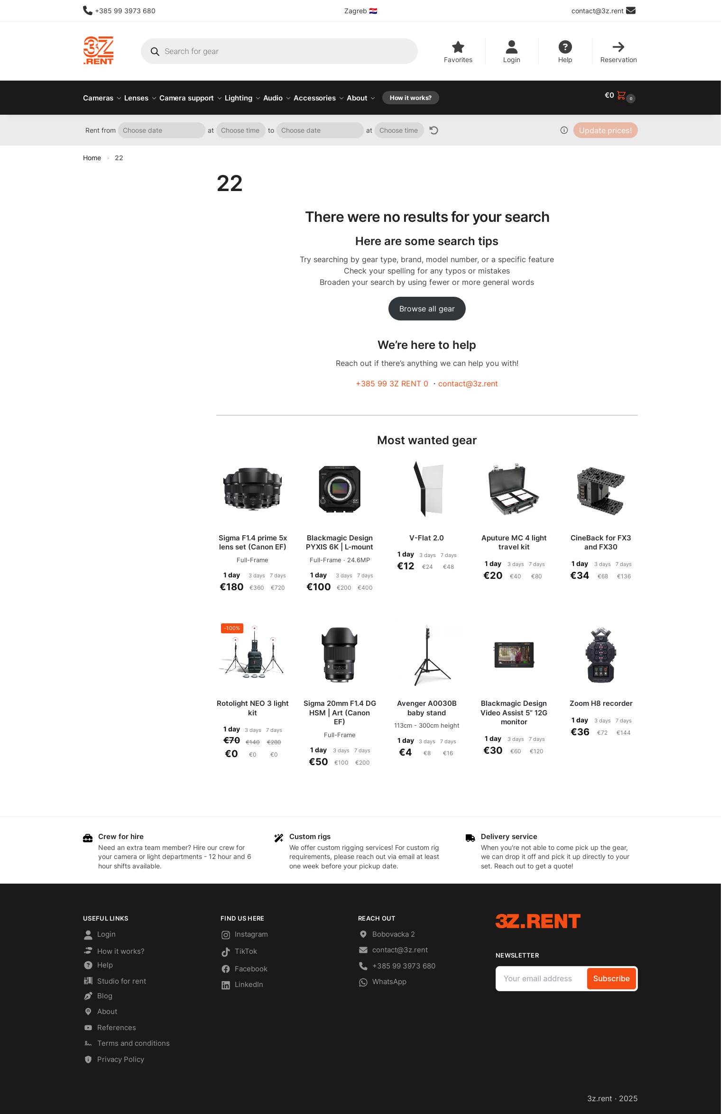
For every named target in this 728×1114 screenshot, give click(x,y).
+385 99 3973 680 (119, 10)
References (109, 1024)
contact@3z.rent (468, 378)
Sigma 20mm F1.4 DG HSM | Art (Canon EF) (340, 707)
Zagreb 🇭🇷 (360, 11)
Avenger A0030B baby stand (427, 703)
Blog (97, 992)
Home (92, 152)
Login (511, 52)
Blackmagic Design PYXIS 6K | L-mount (339, 537)
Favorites (458, 52)
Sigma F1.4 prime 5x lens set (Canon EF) (253, 537)
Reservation (618, 52)
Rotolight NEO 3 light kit (253, 703)
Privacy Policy (113, 1056)
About (100, 1008)
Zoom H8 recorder (601, 698)
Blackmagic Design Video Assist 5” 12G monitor (513, 707)
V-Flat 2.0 (426, 532)
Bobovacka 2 (386, 930)
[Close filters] (180, 170)
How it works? (114, 946)
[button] (621, 95)
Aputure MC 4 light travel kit (514, 537)
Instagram (244, 931)
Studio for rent (114, 977)
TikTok (239, 948)
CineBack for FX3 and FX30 (601, 537)
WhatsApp (382, 978)
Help (565, 52)
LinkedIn (242, 981)
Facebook (244, 965)
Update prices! (605, 125)
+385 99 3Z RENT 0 (392, 378)
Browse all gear (427, 303)
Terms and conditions (126, 1040)
